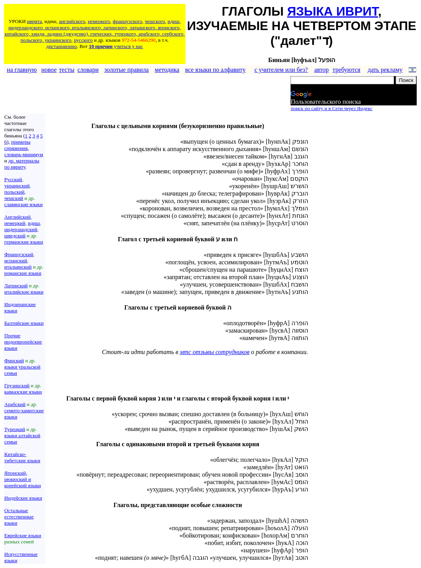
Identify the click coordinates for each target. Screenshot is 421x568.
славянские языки (23, 204)
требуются (346, 69)
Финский (14, 360)
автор (321, 69)
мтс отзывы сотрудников (214, 352)
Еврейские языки (22, 535)
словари (87, 69)
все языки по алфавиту (215, 69)
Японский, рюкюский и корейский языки (22, 479)
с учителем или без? (281, 69)
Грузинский (17, 385)
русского (83, 40)
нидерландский (20, 229)
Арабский (14, 404)
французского (127, 21)
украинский (17, 186)
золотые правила (126, 69)
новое (49, 69)
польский (14, 192)
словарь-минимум (23, 154)
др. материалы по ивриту (21, 164)
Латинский (16, 285)
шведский (14, 236)
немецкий (14, 223)
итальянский (18, 267)
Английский (17, 217)
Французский (18, 254)
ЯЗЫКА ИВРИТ (332, 11)
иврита (34, 21)
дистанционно (61, 46)
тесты (66, 69)
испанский (15, 261)
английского (72, 21)
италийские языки (23, 292)
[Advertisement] (146, 94)
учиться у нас (127, 46)
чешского (155, 21)
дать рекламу (385, 69)
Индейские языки (23, 498)
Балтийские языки (24, 323)
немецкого (99, 21)
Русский (13, 179)
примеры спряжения (17, 145)
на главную (22, 69)
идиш (34, 223)
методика (167, 69)
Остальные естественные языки (19, 516)
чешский (13, 198)
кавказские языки (23, 392)
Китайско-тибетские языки (22, 457)
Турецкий (14, 429)
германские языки (23, 242)
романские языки (22, 273)
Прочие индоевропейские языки (23, 342)
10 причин (100, 46)
